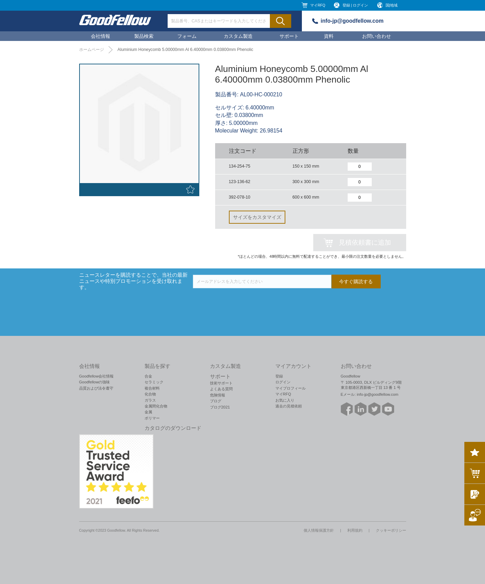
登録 (279, 376)
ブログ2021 (220, 407)
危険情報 (217, 395)
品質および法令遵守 (96, 388)
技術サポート (221, 383)
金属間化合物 (156, 406)
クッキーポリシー (391, 530)
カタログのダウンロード (173, 428)
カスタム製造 (238, 36)
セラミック (154, 382)
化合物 (150, 394)
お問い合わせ (376, 36)
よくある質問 (221, 389)
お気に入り (284, 400)
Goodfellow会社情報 (96, 376)
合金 (148, 376)
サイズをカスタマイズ (257, 217)
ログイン (283, 382)
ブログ (215, 401)
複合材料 (152, 388)
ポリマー (152, 418)
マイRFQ (317, 5)
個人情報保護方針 (319, 530)
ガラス (150, 400)
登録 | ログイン (355, 5)
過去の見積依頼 (288, 406)
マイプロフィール (290, 388)
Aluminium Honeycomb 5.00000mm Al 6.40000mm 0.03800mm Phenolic (185, 49)
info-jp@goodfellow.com (352, 21)
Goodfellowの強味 (94, 382)
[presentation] (245, 301)
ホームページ (91, 49)
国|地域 (392, 5)
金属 (148, 412)
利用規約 (354, 530)
